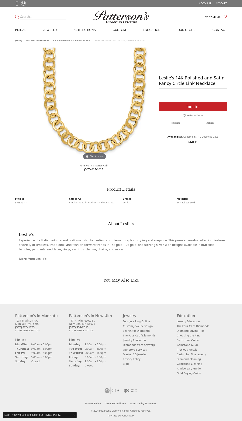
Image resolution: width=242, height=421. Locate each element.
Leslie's (127, 202)
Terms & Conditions (115, 403)
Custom (119, 30)
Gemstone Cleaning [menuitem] (189, 364)
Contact (220, 30)
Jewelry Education (134, 340)
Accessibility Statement (143, 403)
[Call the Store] (25, 327)
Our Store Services (135, 349)
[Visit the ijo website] (130, 390)
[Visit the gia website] (112, 390)
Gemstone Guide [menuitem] (188, 345)
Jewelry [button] (50, 30)
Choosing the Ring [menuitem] (189, 335)
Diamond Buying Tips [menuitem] (190, 330)
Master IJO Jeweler (135, 354)
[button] (204, 3)
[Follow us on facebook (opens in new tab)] (17, 3)
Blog (126, 364)
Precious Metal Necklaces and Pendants (71, 40)
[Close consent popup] (73, 415)
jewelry (18, 40)
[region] (94, 104)
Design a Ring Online (136, 321)
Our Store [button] (186, 30)
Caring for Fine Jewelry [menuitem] (191, 354)
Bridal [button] (20, 30)
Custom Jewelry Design (138, 326)
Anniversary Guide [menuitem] (189, 368)
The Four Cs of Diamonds (139, 335)
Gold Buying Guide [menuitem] (189, 373)
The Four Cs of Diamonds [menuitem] (193, 326)
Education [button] (152, 30)
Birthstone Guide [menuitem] (188, 340)
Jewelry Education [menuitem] (188, 321)
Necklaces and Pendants (37, 40)
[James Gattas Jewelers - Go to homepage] (121, 17)
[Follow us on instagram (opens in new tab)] (23, 3)
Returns (210, 123)
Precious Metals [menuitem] (187, 349)
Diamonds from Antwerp (139, 345)
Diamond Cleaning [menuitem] (189, 359)
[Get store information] (27, 330)
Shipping (175, 123)
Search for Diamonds (136, 330)
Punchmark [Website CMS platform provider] (128, 415)
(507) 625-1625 (93, 169)
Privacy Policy (131, 359)
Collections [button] (85, 30)
